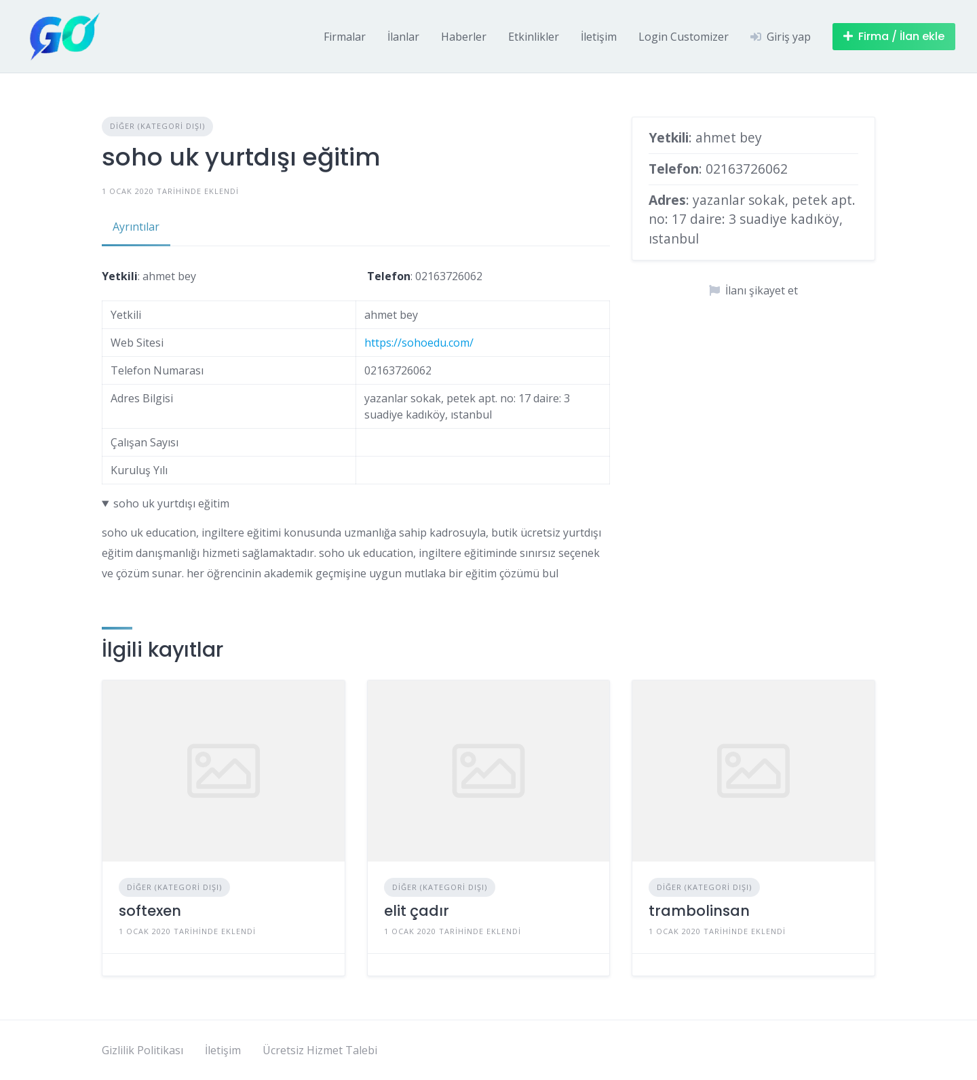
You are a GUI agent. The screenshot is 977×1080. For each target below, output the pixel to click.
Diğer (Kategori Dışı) (157, 126)
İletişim (599, 36)
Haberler (463, 36)
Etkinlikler (533, 36)
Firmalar (345, 36)
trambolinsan (699, 911)
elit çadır (416, 911)
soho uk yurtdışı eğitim (171, 503)
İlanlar (403, 36)
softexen (150, 911)
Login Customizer (683, 36)
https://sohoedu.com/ (419, 342)
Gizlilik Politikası (142, 1050)
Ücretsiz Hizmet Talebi (320, 1050)
